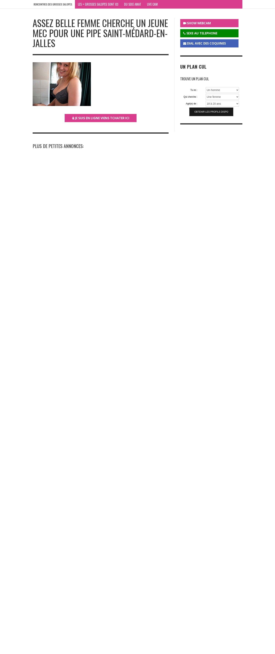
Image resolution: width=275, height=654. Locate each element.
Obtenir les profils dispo (211, 111)
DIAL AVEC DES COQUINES (204, 43)
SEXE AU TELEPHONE (200, 33)
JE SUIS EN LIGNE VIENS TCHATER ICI (100, 118)
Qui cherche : (190, 96)
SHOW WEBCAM (197, 23)
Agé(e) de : (191, 103)
